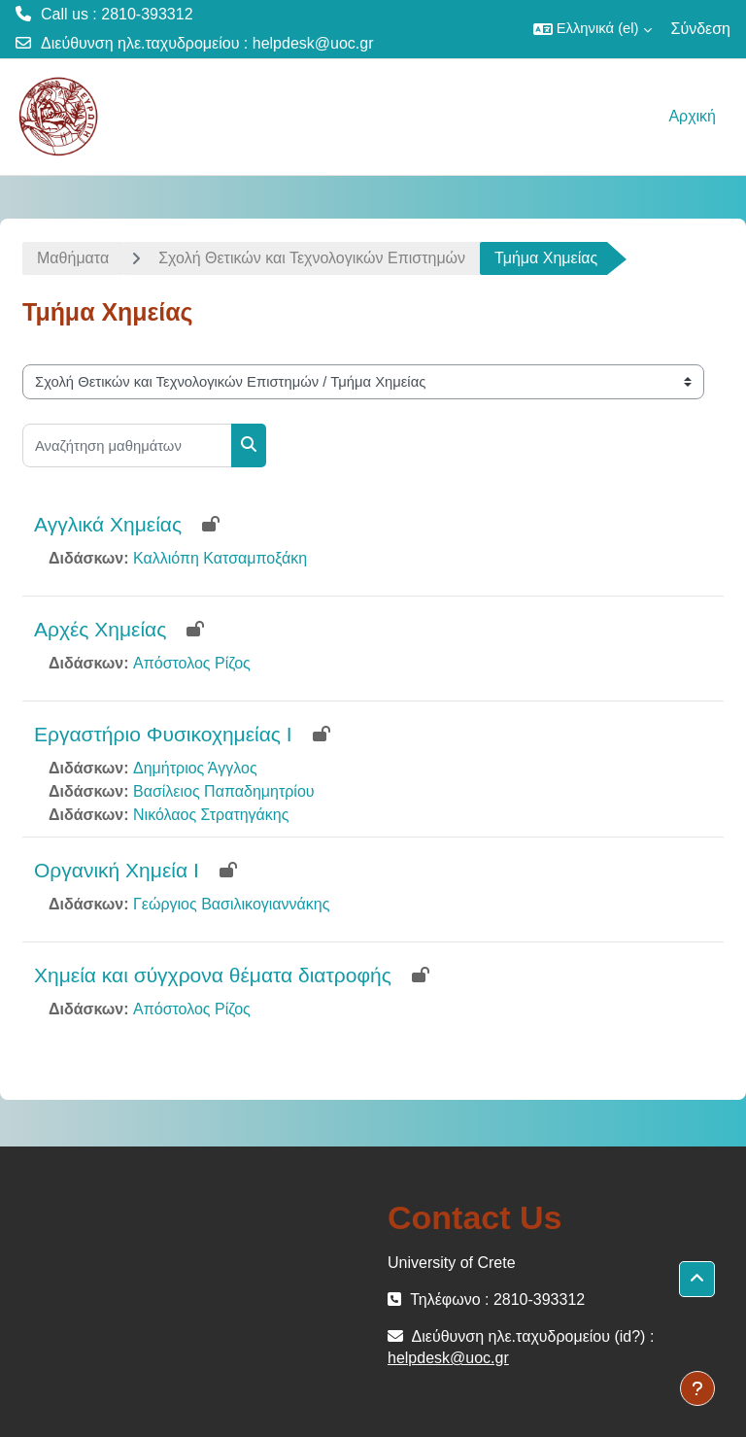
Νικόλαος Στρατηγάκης (210, 814)
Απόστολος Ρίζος (192, 663)
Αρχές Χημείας (100, 629)
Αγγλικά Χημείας (108, 524)
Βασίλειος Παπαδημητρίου (224, 791)
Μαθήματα (73, 258)
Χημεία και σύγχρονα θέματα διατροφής (212, 975)
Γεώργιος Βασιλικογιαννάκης (231, 904)
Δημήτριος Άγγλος (195, 768)
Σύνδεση (700, 28)
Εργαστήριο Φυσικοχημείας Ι (163, 734)
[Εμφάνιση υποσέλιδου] (697, 1388)
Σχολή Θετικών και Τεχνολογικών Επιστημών (311, 258)
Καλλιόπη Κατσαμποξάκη (220, 558)
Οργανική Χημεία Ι (116, 870)
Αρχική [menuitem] (692, 116)
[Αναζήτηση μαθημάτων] (127, 445)
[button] (592, 29)
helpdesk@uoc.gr (313, 43)
